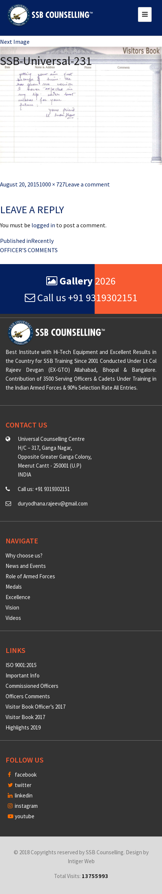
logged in (43, 225)
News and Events (26, 565)
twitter (19, 785)
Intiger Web (81, 861)
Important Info (23, 675)
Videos (13, 617)
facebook (22, 774)
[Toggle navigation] (145, 14)
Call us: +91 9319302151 (44, 488)
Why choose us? (24, 555)
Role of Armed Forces (30, 576)
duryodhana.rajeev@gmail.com (53, 503)
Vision (12, 607)
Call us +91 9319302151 (81, 297)
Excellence (18, 597)
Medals (14, 586)
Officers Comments (28, 696)
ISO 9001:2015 (21, 665)
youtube (21, 816)
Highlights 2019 (23, 727)
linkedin (20, 795)
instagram (23, 805)
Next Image (15, 41)
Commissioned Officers (32, 685)
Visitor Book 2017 (25, 717)
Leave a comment (87, 184)
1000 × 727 (52, 184)
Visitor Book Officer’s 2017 (35, 706)
